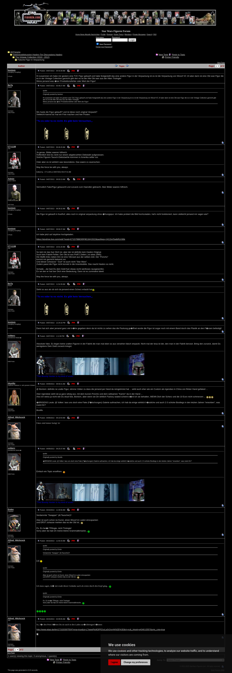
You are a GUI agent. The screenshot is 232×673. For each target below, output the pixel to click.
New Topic (163, 54)
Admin (11, 179)
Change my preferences (136, 662)
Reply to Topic (178, 54)
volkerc (11, 335)
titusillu (11, 383)
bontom (12, 70)
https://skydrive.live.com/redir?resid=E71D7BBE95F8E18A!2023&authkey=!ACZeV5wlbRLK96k (80, 239)
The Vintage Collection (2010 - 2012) (32, 57)
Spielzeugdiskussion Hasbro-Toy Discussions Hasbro (37, 54)
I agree (114, 662)
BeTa (10, 85)
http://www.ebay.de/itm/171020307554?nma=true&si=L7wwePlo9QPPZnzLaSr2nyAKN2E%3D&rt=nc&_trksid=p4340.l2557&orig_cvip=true (100, 629)
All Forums (15, 52)
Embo (11, 509)
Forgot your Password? (104, 47)
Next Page (221, 63)
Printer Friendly (172, 57)
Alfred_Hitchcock (16, 417)
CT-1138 (12, 146)
